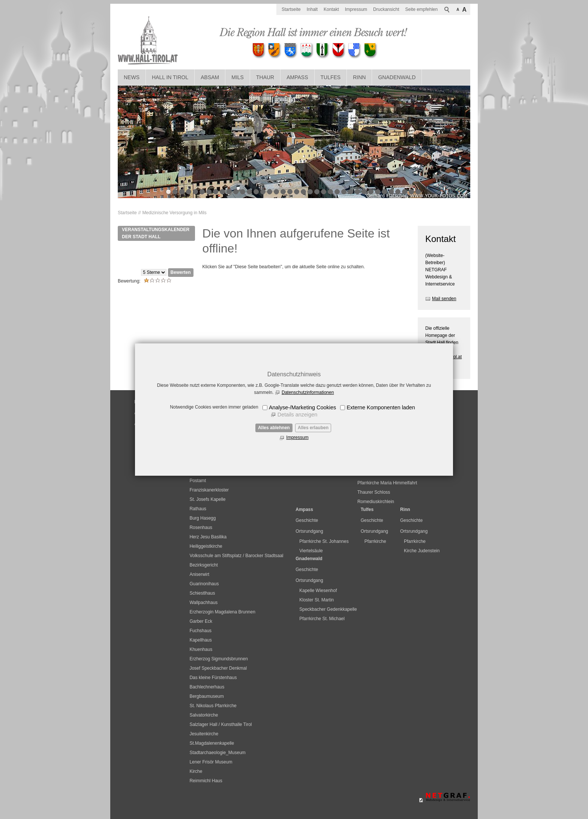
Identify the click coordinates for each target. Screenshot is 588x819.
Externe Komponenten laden (380, 407)
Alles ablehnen (274, 427)
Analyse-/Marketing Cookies (302, 407)
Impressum (297, 437)
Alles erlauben (313, 427)
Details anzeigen (297, 415)
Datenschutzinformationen (308, 392)
